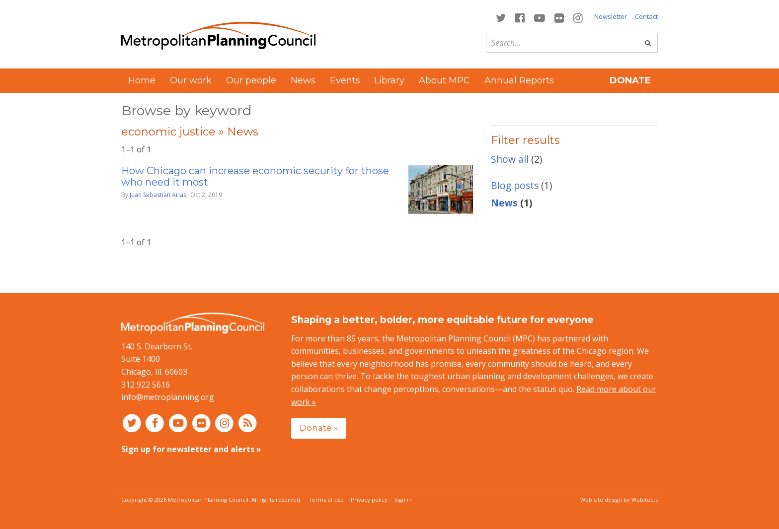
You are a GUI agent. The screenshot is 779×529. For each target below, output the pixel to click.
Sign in (403, 499)
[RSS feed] (247, 422)
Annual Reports (519, 80)
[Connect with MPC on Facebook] (520, 17)
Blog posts (515, 185)
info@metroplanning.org (167, 397)
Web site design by (619, 499)
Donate (630, 80)
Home (142, 80)
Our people (251, 80)
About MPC (444, 80)
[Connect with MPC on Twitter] (500, 17)
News (303, 80)
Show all (510, 159)
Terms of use (326, 499)
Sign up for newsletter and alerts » (191, 449)
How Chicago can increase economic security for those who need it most (255, 176)
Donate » (319, 427)
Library (389, 80)
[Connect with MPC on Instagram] (578, 17)
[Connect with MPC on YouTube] (539, 17)
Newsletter (610, 16)
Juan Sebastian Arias (158, 195)
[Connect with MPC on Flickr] (559, 17)
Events (345, 80)
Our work (191, 80)
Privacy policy (369, 499)
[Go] (647, 42)
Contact (646, 16)
